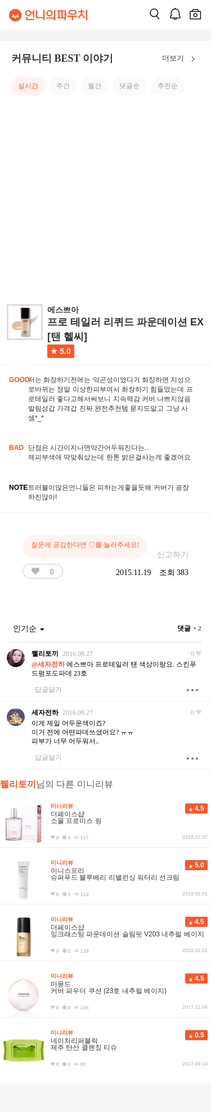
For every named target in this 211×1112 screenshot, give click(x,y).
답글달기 (48, 689)
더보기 (181, 59)
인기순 (28, 628)
